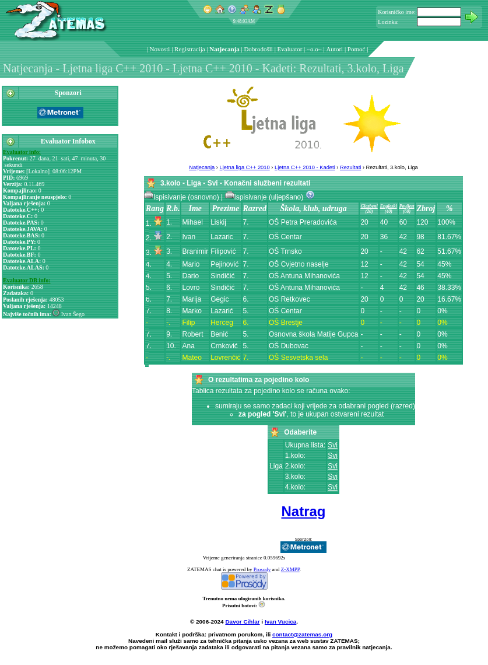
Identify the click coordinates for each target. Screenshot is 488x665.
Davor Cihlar (242, 621)
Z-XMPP (290, 569)
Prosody (262, 569)
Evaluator (290, 49)
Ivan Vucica (280, 621)
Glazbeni (368, 206)
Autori (334, 49)
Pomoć (356, 49)
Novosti (160, 49)
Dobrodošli (258, 49)
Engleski (388, 206)
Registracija (189, 49)
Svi (333, 445)
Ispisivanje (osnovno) (182, 197)
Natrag (303, 511)
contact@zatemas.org (302, 634)
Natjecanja (224, 49)
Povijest (407, 206)
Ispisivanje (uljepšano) (265, 197)
